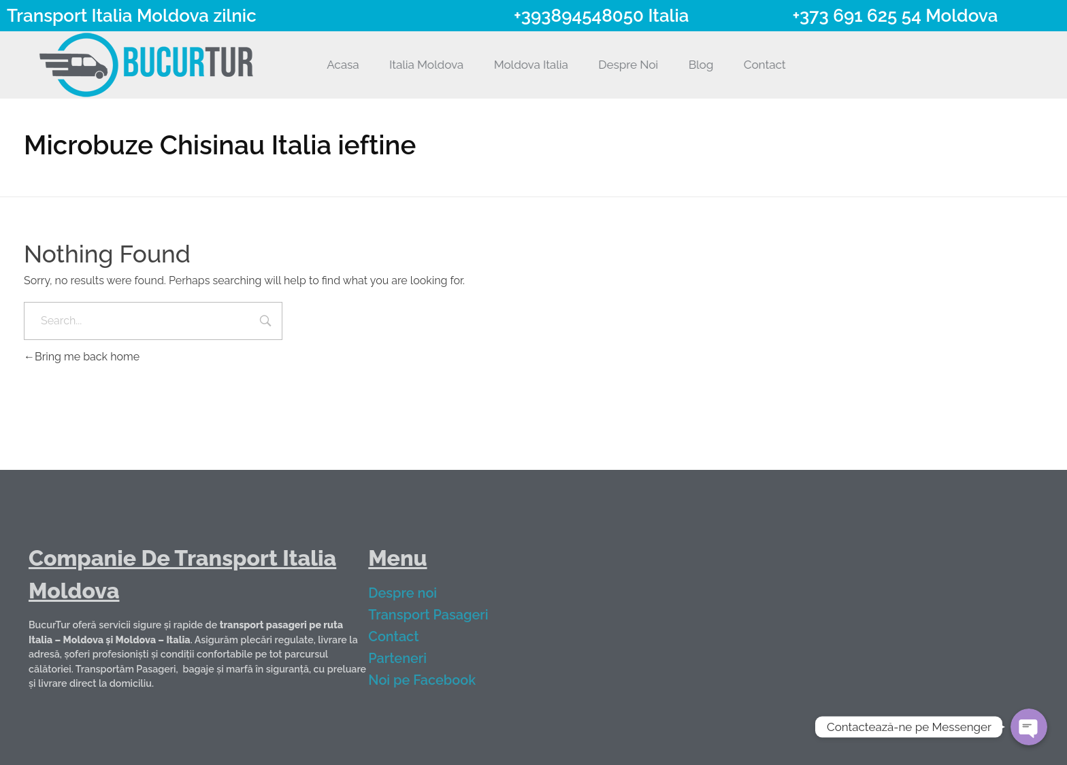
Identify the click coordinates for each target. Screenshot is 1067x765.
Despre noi (413, 593)
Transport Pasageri (439, 615)
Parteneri (408, 658)
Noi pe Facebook (433, 680)
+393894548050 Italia (601, 15)
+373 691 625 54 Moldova (895, 15)
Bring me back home (81, 356)
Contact (404, 636)
